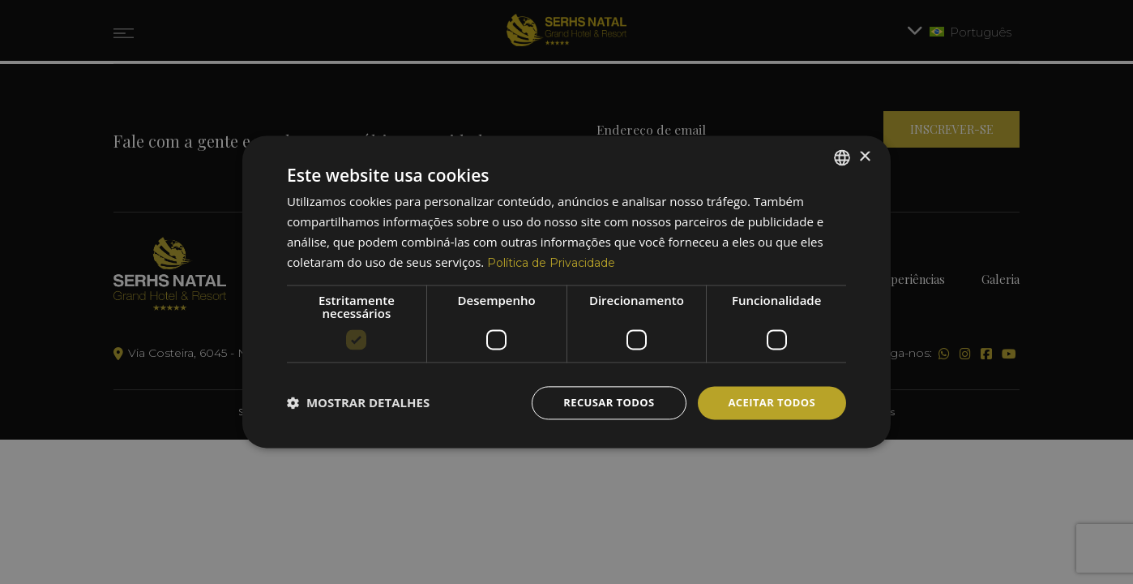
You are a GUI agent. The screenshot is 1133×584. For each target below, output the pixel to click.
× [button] (864, 155)
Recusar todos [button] (599, 402)
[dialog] (566, 291)
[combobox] (842, 156)
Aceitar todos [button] (768, 402)
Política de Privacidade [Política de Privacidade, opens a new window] (556, 260)
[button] (358, 403)
